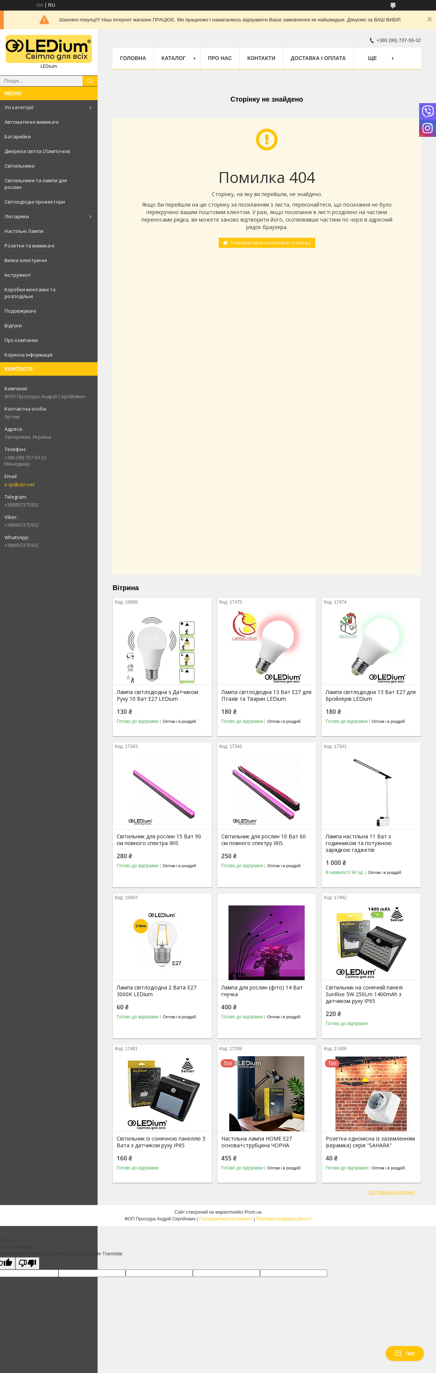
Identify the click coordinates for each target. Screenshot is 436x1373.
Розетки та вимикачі (29, 245)
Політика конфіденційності (284, 1219)
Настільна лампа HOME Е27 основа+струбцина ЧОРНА (256, 1142)
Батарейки (18, 136)
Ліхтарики (17, 216)
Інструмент (18, 274)
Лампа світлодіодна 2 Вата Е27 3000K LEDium (156, 991)
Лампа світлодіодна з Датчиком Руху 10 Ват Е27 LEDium (157, 695)
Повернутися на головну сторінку (271, 242)
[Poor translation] (27, 1263)
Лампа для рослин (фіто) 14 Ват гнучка (262, 991)
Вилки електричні (26, 260)
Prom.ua (253, 1212)
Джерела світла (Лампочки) (37, 151)
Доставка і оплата (318, 58)
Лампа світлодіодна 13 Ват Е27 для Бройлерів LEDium (371, 695)
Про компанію (21, 340)
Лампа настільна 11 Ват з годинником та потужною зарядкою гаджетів (359, 843)
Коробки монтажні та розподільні (30, 293)
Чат (405, 1353)
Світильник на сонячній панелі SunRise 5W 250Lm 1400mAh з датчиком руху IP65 (364, 994)
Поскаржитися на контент (226, 1219)
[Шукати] (90, 81)
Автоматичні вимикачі (32, 121)
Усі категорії (19, 107)
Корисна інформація (29, 354)
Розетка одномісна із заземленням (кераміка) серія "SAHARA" (370, 1142)
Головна (133, 58)
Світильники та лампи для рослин (36, 183)
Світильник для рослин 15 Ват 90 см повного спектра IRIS (159, 840)
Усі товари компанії (391, 1192)
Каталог (173, 58)
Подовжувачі (20, 310)
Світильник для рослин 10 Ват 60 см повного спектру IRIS (263, 840)
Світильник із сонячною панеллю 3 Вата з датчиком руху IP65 (161, 1142)
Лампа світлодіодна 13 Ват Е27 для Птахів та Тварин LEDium (266, 695)
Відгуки (13, 325)
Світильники (20, 165)
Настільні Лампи (24, 231)
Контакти (261, 58)
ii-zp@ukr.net (20, 484)
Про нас (220, 58)
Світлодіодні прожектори (35, 201)
